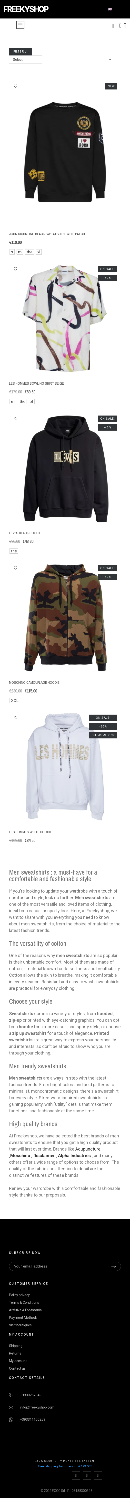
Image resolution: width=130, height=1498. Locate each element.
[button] (15, 86)
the (29, 251)
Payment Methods (23, 1318)
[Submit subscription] (113, 1266)
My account (18, 1361)
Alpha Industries (74, 1155)
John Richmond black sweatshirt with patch (47, 233)
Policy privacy (19, 1295)
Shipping (15, 1346)
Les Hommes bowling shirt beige (36, 383)
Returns (15, 1353)
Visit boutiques (20, 1325)
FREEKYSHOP (25, 9)
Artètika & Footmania (25, 1310)
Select (18, 60)
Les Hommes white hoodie (30, 831)
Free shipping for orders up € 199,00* (65, 1466)
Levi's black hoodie (25, 532)
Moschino (20, 1155)
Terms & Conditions (24, 1302)
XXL (15, 700)
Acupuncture (87, 1149)
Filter (20, 51)
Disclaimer (44, 1155)
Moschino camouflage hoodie (34, 682)
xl (38, 251)
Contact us (17, 1368)
